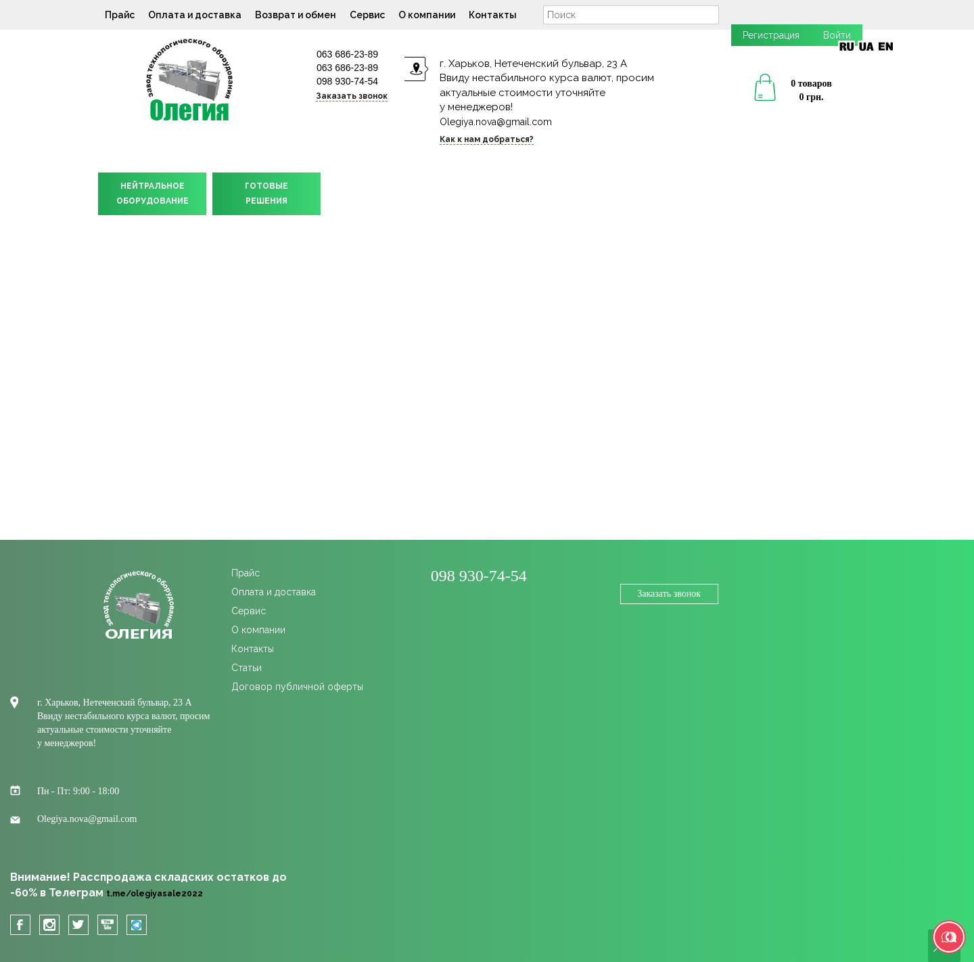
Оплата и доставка (194, 14)
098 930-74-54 (347, 81)
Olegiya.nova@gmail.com (496, 121)
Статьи (246, 667)
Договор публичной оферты (297, 686)
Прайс (120, 14)
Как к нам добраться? (487, 139)
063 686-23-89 (347, 54)
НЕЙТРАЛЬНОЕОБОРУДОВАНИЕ (152, 193)
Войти (837, 35)
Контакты (493, 14)
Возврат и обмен (295, 14)
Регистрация (771, 35)
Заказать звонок (352, 96)
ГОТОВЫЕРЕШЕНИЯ (266, 193)
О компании (426, 14)
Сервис (367, 14)
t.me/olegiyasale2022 (154, 893)
